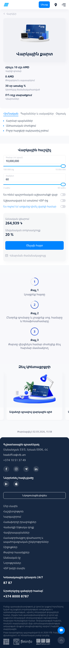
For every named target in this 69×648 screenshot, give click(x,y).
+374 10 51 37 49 (14, 460)
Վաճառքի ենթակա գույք (18, 527)
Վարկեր (9, 13)
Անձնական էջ (12, 557)
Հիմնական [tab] (10, 113)
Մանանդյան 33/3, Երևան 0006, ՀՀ (25, 449)
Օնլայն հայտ (34, 245)
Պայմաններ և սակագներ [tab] (37, 113)
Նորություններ (12, 563)
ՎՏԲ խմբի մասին (14, 568)
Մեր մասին (10, 506)
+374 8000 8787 (16, 596)
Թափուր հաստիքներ (16, 552)
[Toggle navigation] (63, 4)
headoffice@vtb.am (14, 454)
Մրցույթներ (10, 547)
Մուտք (44, 4)
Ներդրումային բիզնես (34, 495)
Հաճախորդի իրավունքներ (19, 522)
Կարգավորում (12, 516)
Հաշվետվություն (13, 511)
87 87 (7, 583)
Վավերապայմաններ (16, 532)
